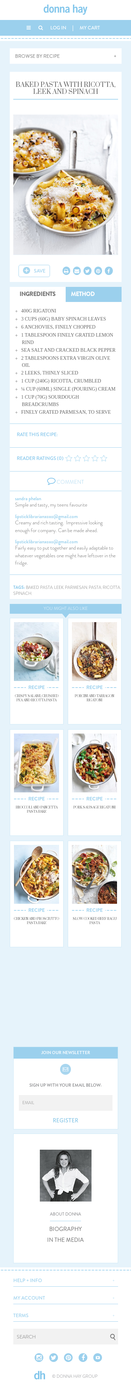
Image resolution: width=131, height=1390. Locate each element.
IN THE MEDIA (65, 1240)
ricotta (111, 588)
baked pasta (39, 588)
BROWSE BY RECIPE (37, 56)
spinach (22, 594)
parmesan (76, 588)
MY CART (90, 27)
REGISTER (65, 1120)
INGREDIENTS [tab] (38, 294)
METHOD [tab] (83, 294)
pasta (95, 588)
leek (59, 588)
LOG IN (58, 27)
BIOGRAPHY (65, 1229)
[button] (65, 1280)
